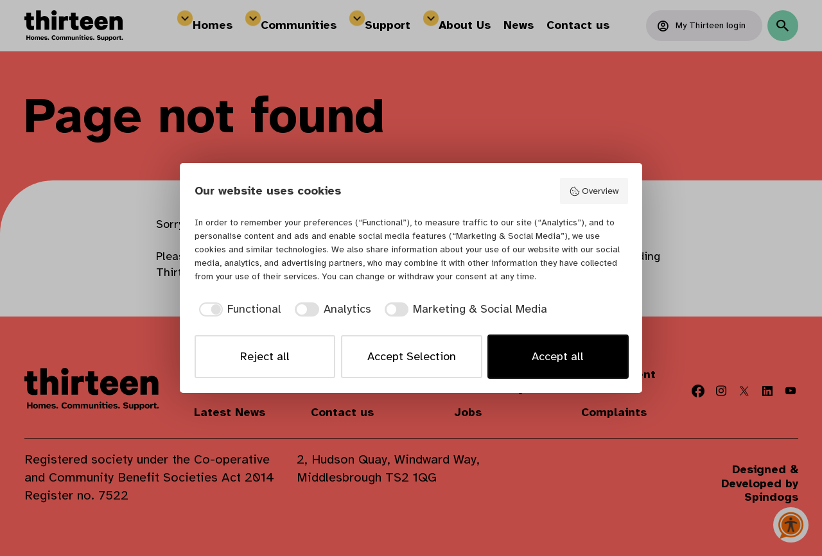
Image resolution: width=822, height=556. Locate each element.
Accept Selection (411, 356)
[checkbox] (238, 309)
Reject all (265, 356)
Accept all (558, 356)
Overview (593, 191)
